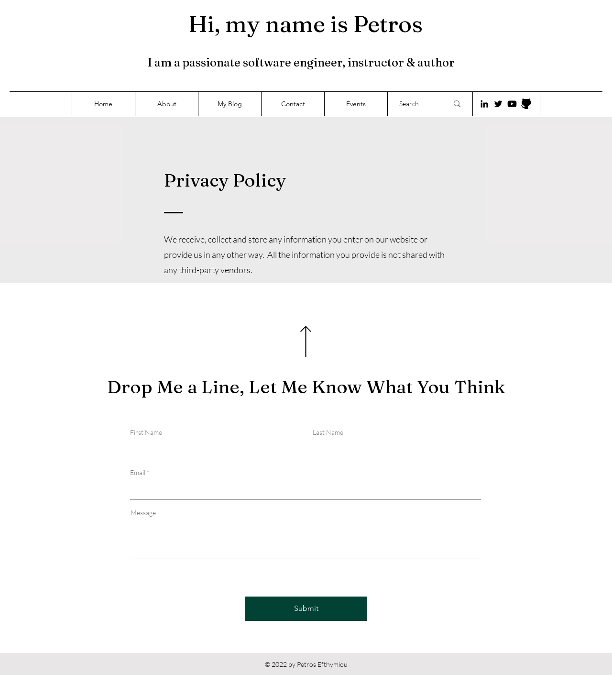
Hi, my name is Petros (305, 24)
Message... (145, 512)
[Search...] (416, 104)
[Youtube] (512, 104)
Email (137, 472)
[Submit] (306, 609)
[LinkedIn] (484, 104)
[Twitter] (498, 104)
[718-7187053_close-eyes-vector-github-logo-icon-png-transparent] (526, 104)
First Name (146, 432)
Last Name (328, 432)
